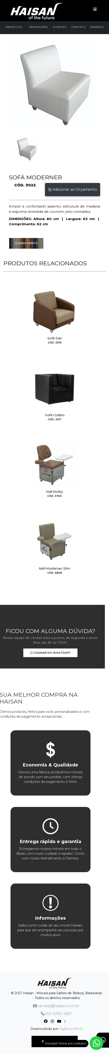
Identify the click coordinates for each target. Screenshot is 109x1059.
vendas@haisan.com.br (56, 1006)
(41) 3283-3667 (56, 1013)
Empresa (97, 27)
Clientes (59, 27)
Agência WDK (71, 1029)
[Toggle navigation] (95, 9)
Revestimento (26, 243)
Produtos (14, 27)
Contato (78, 27)
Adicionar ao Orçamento (72, 189)
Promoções (38, 27)
